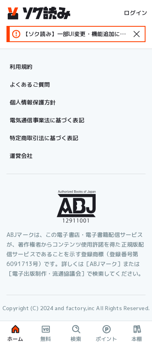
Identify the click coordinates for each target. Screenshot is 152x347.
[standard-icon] (136, 34)
